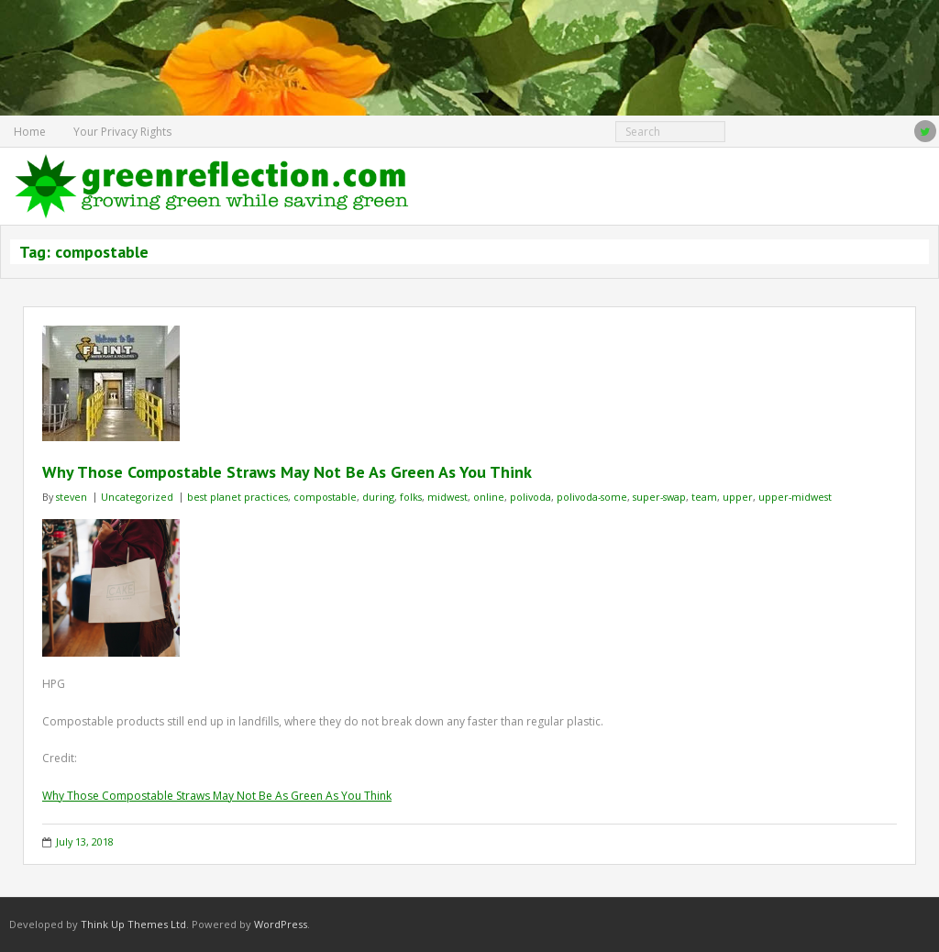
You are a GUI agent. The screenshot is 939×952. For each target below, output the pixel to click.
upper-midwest (795, 497)
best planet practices (237, 497)
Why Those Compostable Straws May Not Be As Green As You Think (287, 471)
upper (738, 497)
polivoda (530, 497)
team (704, 497)
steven (71, 497)
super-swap (659, 497)
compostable (325, 497)
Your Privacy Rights (122, 131)
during (378, 497)
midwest (447, 497)
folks (411, 497)
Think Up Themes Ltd (133, 924)
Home (30, 131)
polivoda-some (592, 497)
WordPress (280, 924)
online (488, 497)
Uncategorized (137, 497)
